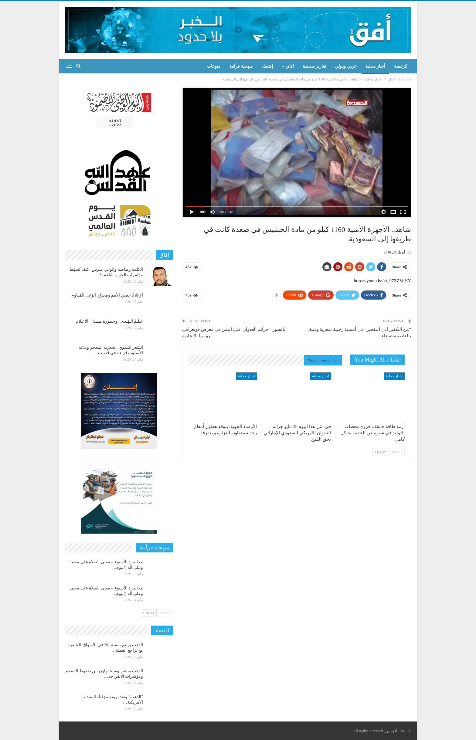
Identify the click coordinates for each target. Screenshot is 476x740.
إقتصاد (267, 66)
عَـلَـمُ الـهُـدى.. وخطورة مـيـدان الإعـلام (109, 321)
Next (380, 452)
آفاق (290, 66)
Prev (397, 452)
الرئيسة (400, 66)
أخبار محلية (375, 66)
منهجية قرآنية (241, 66)
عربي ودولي (346, 66)
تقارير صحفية (314, 66)
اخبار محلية (394, 376)
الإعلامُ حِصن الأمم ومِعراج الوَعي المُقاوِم (107, 295)
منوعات (213, 66)
